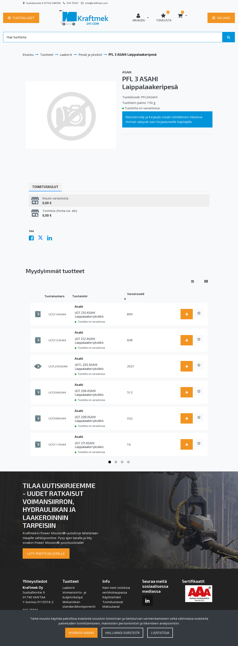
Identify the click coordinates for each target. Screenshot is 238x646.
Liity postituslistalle (46, 553)
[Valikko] (221, 18)
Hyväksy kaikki (81, 633)
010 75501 (72, 2)
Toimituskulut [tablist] (45, 187)
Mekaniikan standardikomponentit (78, 606)
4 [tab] (128, 462)
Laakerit (68, 587)
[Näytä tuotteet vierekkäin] (206, 281)
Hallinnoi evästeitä (122, 633)
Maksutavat (111, 606)
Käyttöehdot (111, 597)
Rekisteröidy (135, 117)
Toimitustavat (112, 602)
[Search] (112, 37)
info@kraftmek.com (96, 2)
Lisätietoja (160, 633)
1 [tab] (110, 462)
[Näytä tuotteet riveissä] (192, 281)
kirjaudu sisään (160, 117)
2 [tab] (116, 462)
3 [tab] (122, 462)
